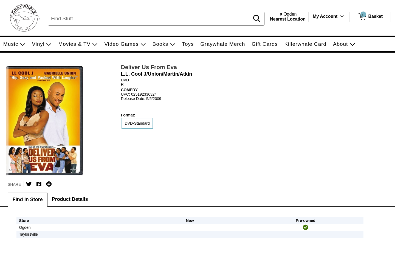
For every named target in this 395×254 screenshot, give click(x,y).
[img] (305, 227)
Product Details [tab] (70, 199)
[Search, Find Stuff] (149, 18)
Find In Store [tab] (28, 199)
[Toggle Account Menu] (342, 16)
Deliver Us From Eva (149, 67)
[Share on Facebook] (38, 184)
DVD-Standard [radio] (137, 123)
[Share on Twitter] (29, 184)
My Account (325, 16)
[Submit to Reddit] (49, 184)
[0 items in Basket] (370, 17)
